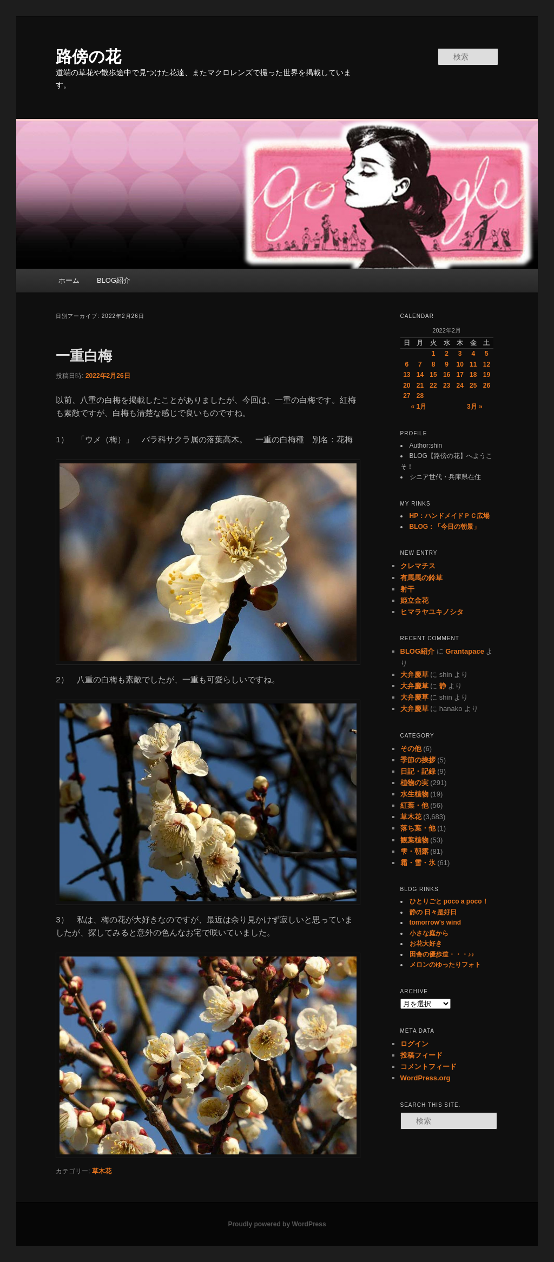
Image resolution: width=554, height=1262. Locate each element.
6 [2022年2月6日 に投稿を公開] (406, 364)
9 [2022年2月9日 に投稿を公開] (447, 364)
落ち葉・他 (418, 828)
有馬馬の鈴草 (421, 578)
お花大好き (426, 943)
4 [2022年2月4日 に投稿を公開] (473, 353)
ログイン (414, 1044)
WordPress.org (425, 1078)
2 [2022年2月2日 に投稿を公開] (447, 353)
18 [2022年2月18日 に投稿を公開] (473, 374)
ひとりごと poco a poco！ (449, 901)
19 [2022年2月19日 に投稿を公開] (486, 374)
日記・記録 (418, 771)
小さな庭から (429, 933)
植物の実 (414, 783)
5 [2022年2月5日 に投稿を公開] (487, 353)
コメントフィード (428, 1066)
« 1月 (419, 406)
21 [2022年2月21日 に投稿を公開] (420, 385)
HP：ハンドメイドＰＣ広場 (450, 516)
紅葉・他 (414, 805)
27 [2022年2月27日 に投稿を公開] (406, 396)
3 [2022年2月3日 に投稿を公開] (460, 353)
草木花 (101, 1171)
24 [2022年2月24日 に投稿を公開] (460, 385)
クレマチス (418, 566)
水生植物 (414, 794)
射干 (407, 589)
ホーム (69, 280)
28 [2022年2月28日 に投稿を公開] (420, 396)
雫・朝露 (414, 851)
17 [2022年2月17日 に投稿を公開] (460, 374)
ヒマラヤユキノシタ (432, 612)
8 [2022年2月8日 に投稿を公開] (434, 364)
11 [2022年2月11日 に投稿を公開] (473, 364)
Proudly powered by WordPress (277, 1224)
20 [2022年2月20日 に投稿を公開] (406, 385)
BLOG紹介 (113, 280)
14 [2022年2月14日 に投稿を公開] (420, 374)
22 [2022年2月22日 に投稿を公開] (433, 385)
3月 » (475, 406)
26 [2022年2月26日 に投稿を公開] (486, 385)
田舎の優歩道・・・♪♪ (442, 954)
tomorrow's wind (435, 922)
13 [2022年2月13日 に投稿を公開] (406, 374)
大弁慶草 (414, 674)
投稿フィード (421, 1055)
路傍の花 (88, 56)
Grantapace (464, 651)
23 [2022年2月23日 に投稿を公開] (446, 385)
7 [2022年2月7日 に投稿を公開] (420, 364)
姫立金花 (414, 600)
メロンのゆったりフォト (445, 964)
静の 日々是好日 (433, 912)
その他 (410, 749)
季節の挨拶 (418, 760)
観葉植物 (414, 840)
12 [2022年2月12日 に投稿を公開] (486, 364)
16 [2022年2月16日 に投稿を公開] (446, 374)
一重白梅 (84, 356)
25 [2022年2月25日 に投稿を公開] (473, 385)
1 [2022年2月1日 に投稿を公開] (434, 353)
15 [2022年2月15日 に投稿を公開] (433, 374)
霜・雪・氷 (418, 863)
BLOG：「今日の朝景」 (445, 526)
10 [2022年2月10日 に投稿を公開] (460, 364)
